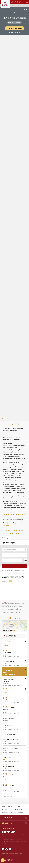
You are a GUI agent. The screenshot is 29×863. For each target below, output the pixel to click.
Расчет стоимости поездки (14, 28)
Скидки (19, 807)
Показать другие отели (14, 32)
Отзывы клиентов (16, 809)
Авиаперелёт (5, 809)
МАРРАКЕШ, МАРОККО (15, 22)
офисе (17, 841)
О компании (13, 812)
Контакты (20, 812)
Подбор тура (5, 812)
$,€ (10, 581)
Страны (4, 807)
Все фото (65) (5, 418)
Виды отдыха (11, 807)
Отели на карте (8, 630)
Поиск (14, 566)
